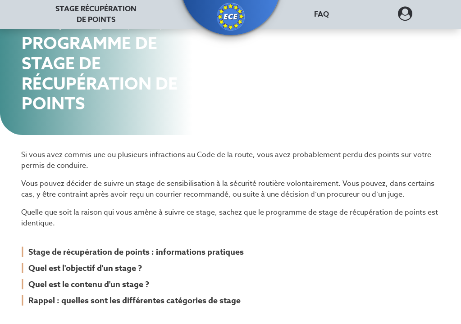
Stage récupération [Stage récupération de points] (96, 14)
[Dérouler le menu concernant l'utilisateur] (405, 16)
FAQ (321, 14)
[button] (231, 17)
